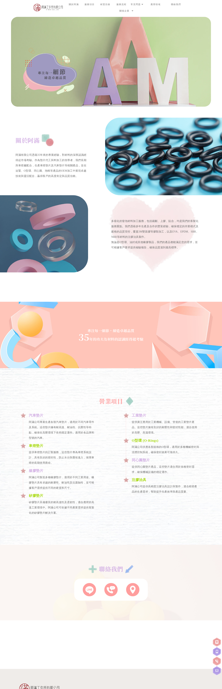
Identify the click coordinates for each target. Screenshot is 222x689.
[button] (109, 104)
